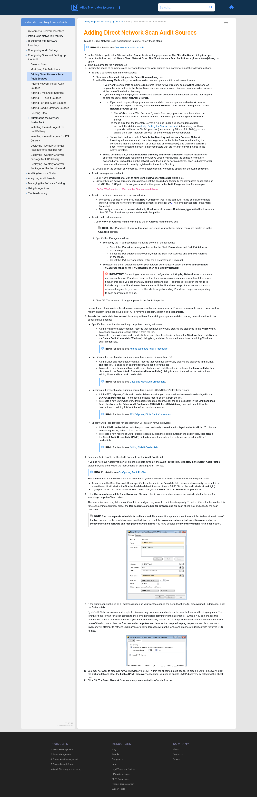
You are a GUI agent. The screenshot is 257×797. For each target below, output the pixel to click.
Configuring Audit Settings (42, 50)
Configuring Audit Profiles (134, 495)
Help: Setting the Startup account (162, 130)
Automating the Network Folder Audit (43, 120)
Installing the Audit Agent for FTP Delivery (50, 138)
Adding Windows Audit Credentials (151, 367)
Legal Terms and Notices (123, 769)
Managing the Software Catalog (45, 183)
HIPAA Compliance (121, 774)
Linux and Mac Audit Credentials (149, 401)
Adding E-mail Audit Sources (47, 92)
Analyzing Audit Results (40, 178)
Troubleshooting (36, 193)
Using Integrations (37, 188)
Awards (115, 754)
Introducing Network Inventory (44, 36)
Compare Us (117, 759)
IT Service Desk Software (62, 764)
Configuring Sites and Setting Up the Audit (45, 57)
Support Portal (119, 789)
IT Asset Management (60, 754)
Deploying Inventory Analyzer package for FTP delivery (47, 157)
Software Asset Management (64, 759)
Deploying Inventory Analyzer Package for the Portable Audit (49, 166)
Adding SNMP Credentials (146, 470)
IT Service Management (61, 749)
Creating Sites (39, 64)
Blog (114, 749)
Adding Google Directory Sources (50, 108)
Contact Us (178, 754)
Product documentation (123, 784)
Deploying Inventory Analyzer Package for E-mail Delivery (47, 147)
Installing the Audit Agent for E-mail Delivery (49, 129)
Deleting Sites (39, 113)
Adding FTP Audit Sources (46, 98)
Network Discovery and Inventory (65, 769)
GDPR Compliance (120, 779)
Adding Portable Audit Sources (49, 102)
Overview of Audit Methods (131, 48)
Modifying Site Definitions (46, 69)
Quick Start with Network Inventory (41, 43)
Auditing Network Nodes (40, 173)
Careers (176, 759)
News (114, 764)
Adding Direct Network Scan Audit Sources (47, 76)
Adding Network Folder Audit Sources (47, 86)
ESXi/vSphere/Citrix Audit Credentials (153, 435)
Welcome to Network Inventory (46, 31)
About (176, 749)
